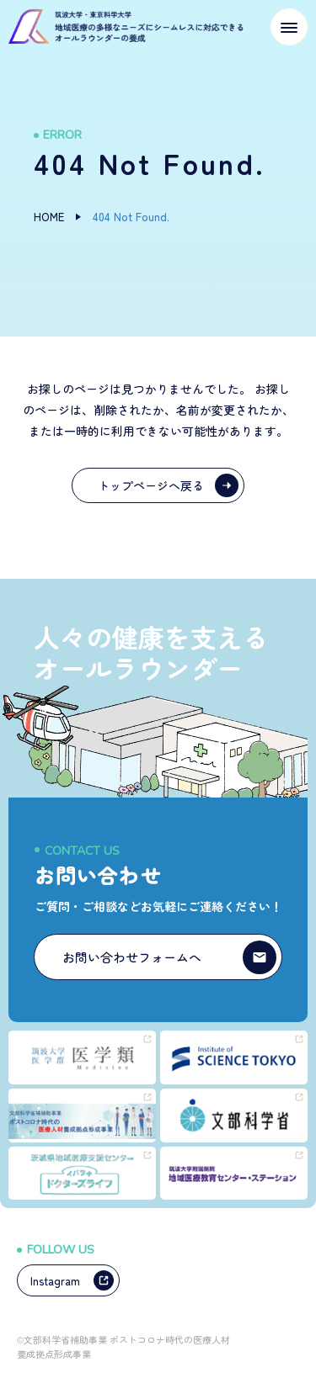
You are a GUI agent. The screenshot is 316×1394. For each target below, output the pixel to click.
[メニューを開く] (289, 26)
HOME (49, 217)
